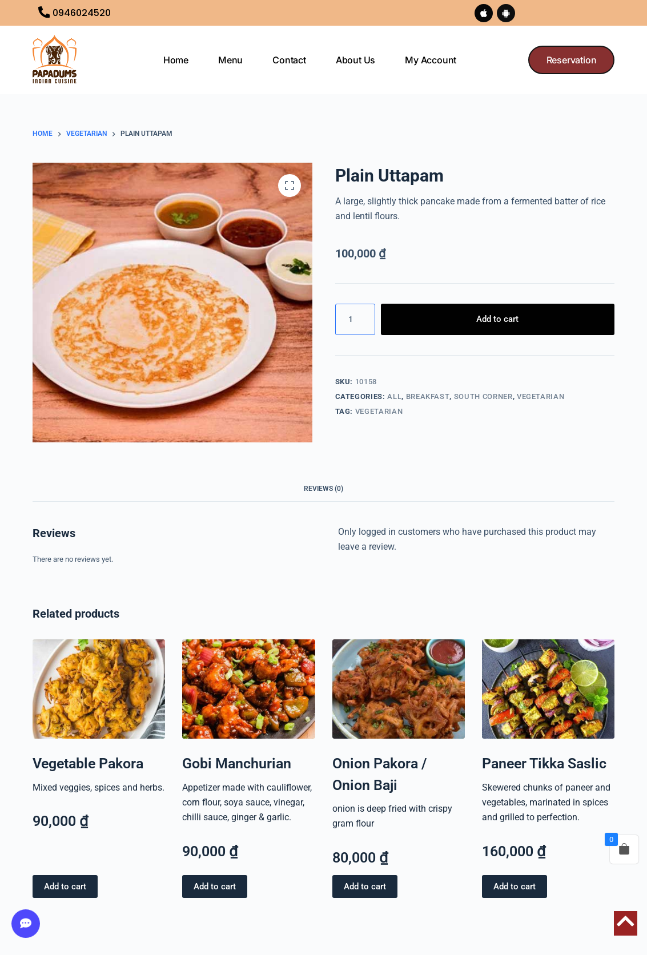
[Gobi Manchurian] (248, 689)
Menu (230, 60)
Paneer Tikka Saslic (544, 763)
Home (175, 60)
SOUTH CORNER (483, 396)
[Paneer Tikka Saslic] (548, 689)
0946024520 (82, 12)
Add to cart (497, 319)
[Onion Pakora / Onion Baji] (398, 689)
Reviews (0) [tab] (323, 489)
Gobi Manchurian (236, 763)
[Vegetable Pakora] (99, 689)
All (394, 396)
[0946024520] (44, 13)
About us (355, 60)
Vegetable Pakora (88, 763)
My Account (430, 60)
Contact (289, 60)
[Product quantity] (355, 319)
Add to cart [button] (65, 886)
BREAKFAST (428, 396)
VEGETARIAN (541, 396)
